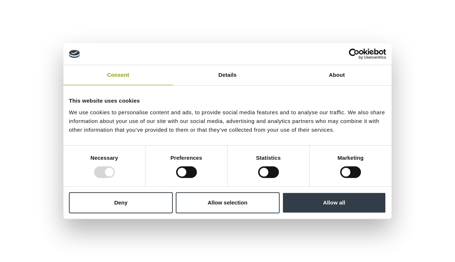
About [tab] (337, 75)
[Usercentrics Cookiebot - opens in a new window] (354, 53)
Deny (121, 202)
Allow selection (227, 202)
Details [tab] (227, 75)
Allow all (334, 202)
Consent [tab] (118, 75)
